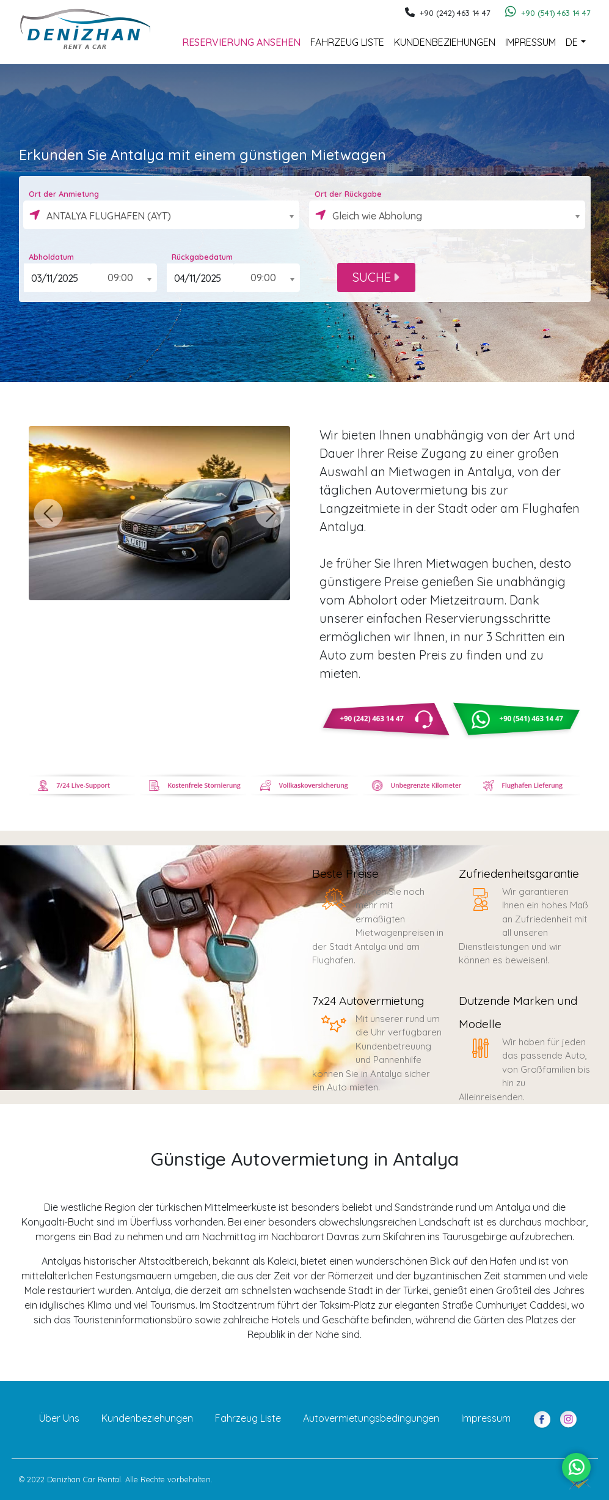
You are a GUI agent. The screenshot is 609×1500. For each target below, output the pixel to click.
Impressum (530, 42)
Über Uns (59, 1418)
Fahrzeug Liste (347, 42)
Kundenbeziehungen (444, 42)
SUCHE (375, 277)
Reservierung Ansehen (241, 42)
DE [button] (572, 42)
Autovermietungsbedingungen (371, 1418)
